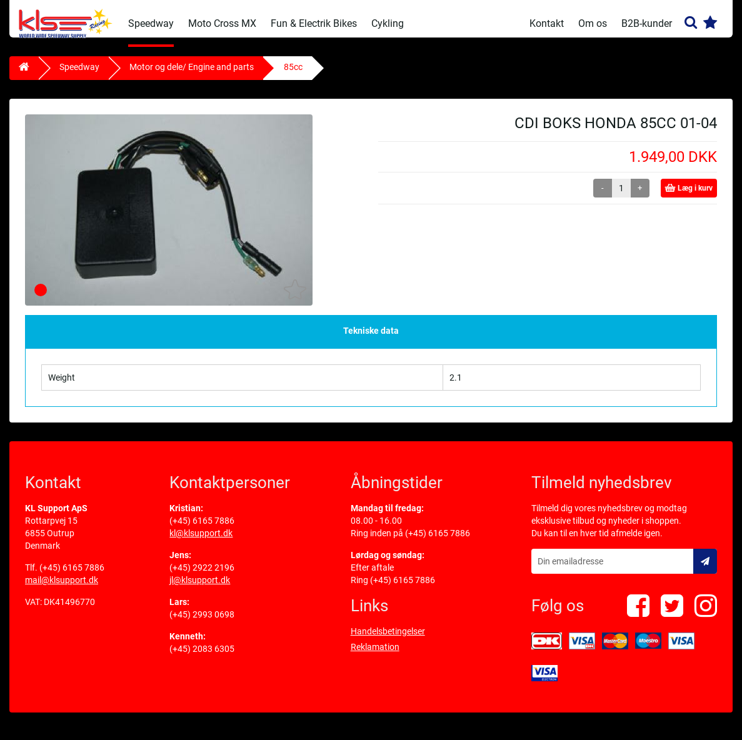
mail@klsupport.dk (61, 589)
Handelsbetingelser (388, 641)
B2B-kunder (646, 23)
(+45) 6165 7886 (71, 577)
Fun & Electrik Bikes (314, 23)
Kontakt (546, 23)
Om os (592, 23)
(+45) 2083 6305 (201, 658)
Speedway (151, 23)
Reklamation (375, 656)
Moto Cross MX (222, 23)
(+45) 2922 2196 (201, 577)
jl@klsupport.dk (199, 589)
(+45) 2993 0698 (201, 624)
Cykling (387, 23)
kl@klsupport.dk (201, 543)
